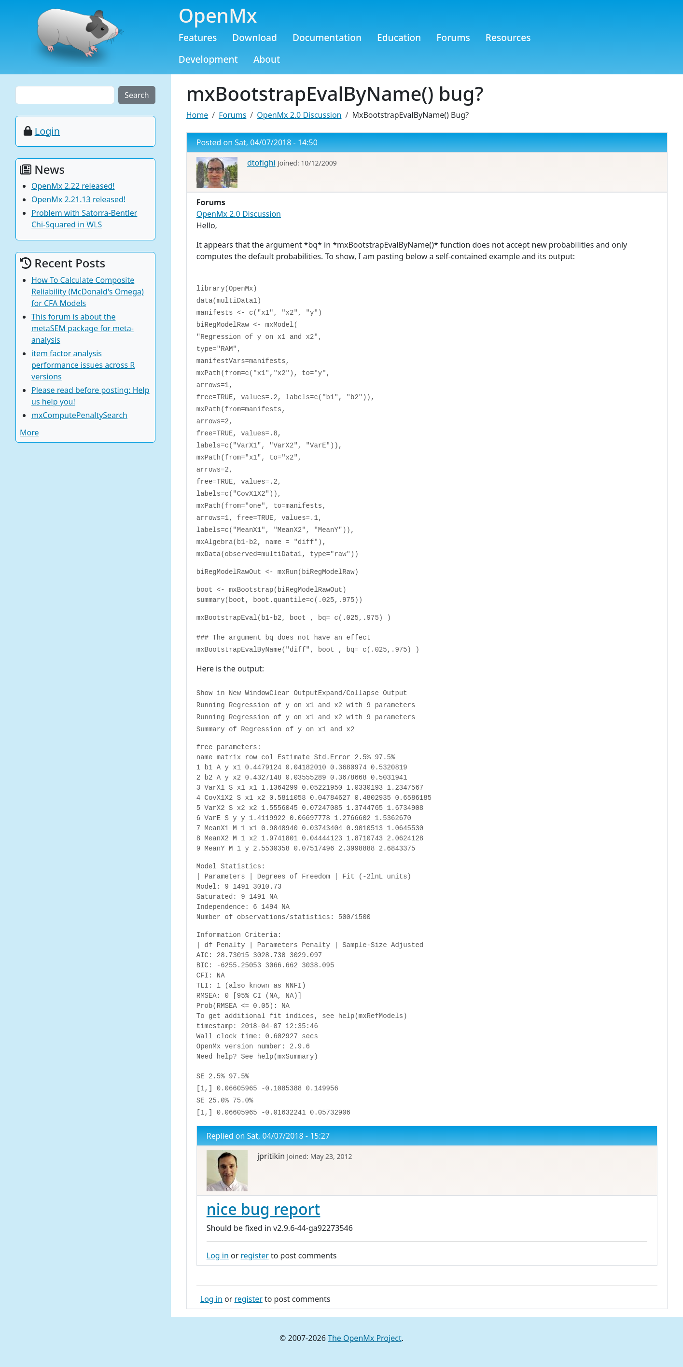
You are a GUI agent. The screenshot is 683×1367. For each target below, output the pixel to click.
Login (47, 131)
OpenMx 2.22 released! (73, 186)
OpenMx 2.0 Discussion (299, 115)
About (266, 59)
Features (198, 37)
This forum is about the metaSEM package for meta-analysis (82, 328)
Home (197, 115)
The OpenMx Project (365, 1338)
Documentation (327, 37)
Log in (218, 1255)
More (29, 432)
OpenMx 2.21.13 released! (78, 199)
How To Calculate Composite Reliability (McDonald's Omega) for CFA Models (87, 291)
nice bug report (264, 1209)
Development (208, 59)
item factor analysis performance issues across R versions (83, 365)
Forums (453, 37)
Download (254, 37)
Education (399, 37)
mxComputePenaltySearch (79, 415)
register (254, 1255)
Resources (508, 37)
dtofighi (261, 162)
